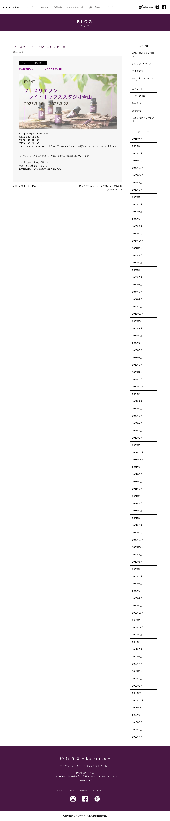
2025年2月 (137, 226)
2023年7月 (137, 336)
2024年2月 (137, 299)
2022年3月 (137, 430)
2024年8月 (137, 255)
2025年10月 (138, 175)
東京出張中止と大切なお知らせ (30, 186)
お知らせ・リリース (141, 64)
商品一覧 (58, 7)
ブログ (109, 7)
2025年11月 (138, 168)
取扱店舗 (136, 103)
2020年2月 (137, 598)
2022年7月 (137, 409)
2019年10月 (138, 627)
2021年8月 (137, 474)
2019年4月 (137, 664)
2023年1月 (137, 379)
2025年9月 (137, 182)
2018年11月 (138, 700)
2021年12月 (138, 452)
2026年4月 (137, 139)
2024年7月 (137, 263)
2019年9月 (137, 635)
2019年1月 (137, 686)
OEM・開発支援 (75, 7)
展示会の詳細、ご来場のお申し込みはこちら (40, 169)
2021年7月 (137, 481)
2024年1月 (137, 306)
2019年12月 (138, 613)
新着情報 (136, 111)
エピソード (137, 89)
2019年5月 (137, 657)
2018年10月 (138, 708)
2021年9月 (137, 467)
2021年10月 (138, 460)
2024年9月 (137, 248)
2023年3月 (137, 365)
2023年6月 (137, 343)
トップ (29, 7)
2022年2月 (137, 438)
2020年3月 (137, 591)
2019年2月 (137, 678)
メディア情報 (138, 96)
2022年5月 (137, 416)
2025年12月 (138, 161)
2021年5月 (137, 496)
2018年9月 (137, 715)
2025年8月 (137, 190)
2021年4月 (137, 503)
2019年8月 (137, 642)
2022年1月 (137, 445)
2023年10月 (138, 321)
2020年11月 (138, 540)
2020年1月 (137, 605)
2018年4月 (137, 737)
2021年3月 (137, 511)
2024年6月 (137, 270)
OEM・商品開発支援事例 (143, 55)
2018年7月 (137, 729)
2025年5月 (137, 204)
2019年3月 (137, 671)
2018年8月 (137, 722)
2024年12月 (138, 233)
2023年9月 (137, 328)
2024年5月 (137, 277)
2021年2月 (137, 518)
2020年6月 (137, 576)
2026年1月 (137, 153)
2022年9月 (137, 401)
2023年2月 (137, 372)
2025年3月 (137, 219)
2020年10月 (138, 547)
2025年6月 (137, 197)
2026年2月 (137, 146)
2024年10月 (138, 241)
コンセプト (43, 7)
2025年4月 (137, 212)
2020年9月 (137, 554)
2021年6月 (137, 489)
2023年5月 (137, 350)
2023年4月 (137, 357)
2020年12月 (138, 533)
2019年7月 (137, 649)
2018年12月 (138, 693)
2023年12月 (138, 314)
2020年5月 (137, 584)
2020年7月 (137, 569)
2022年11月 (138, 394)
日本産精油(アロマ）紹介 (143, 119)
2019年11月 (138, 620)
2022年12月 (138, 387)
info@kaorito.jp (85, 780)
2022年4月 (137, 423)
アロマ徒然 (137, 71)
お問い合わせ (94, 7)
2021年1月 (137, 525)
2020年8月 (137, 562)
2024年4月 (137, 285)
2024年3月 (137, 292)
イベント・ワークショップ (32, 63)
